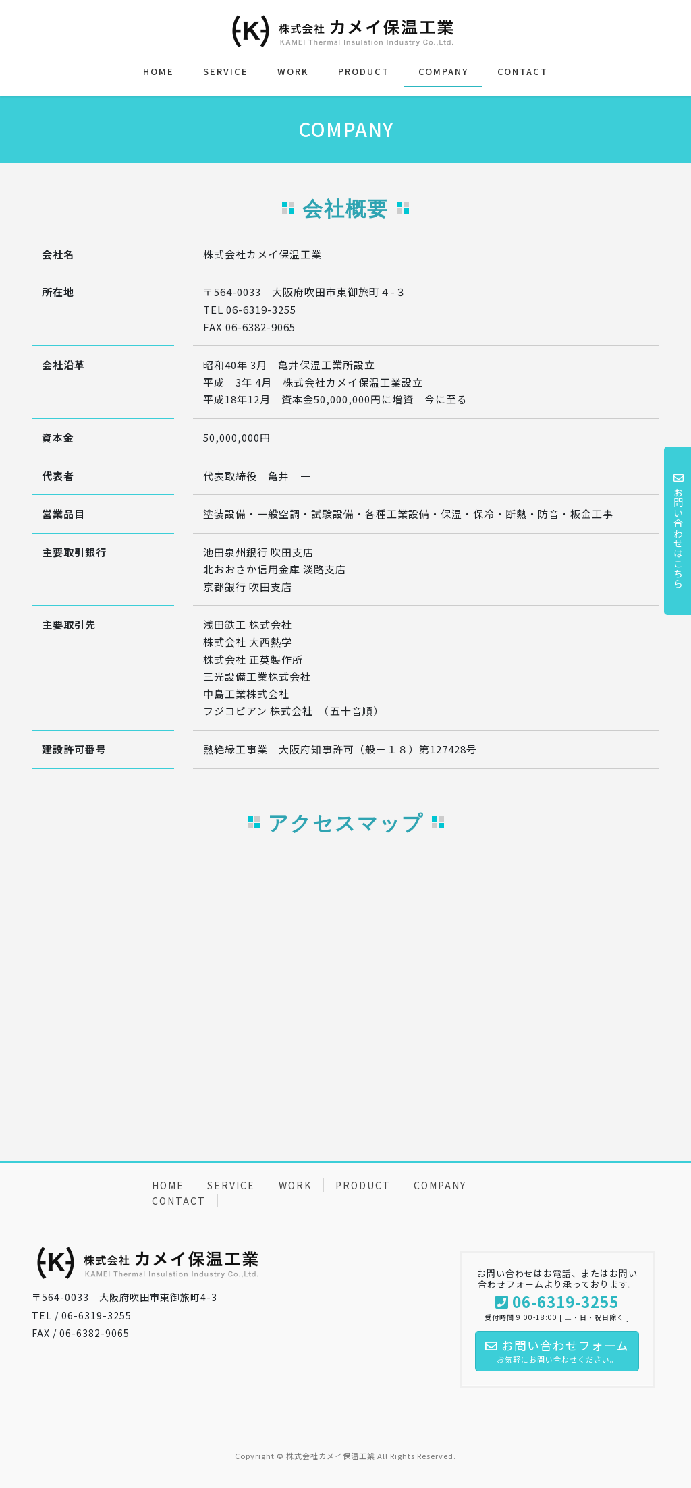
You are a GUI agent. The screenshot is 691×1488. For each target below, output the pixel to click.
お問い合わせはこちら (678, 531)
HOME (168, 1185)
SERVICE (231, 1185)
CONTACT (179, 1200)
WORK (295, 1185)
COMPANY (440, 1185)
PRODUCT (363, 1185)
